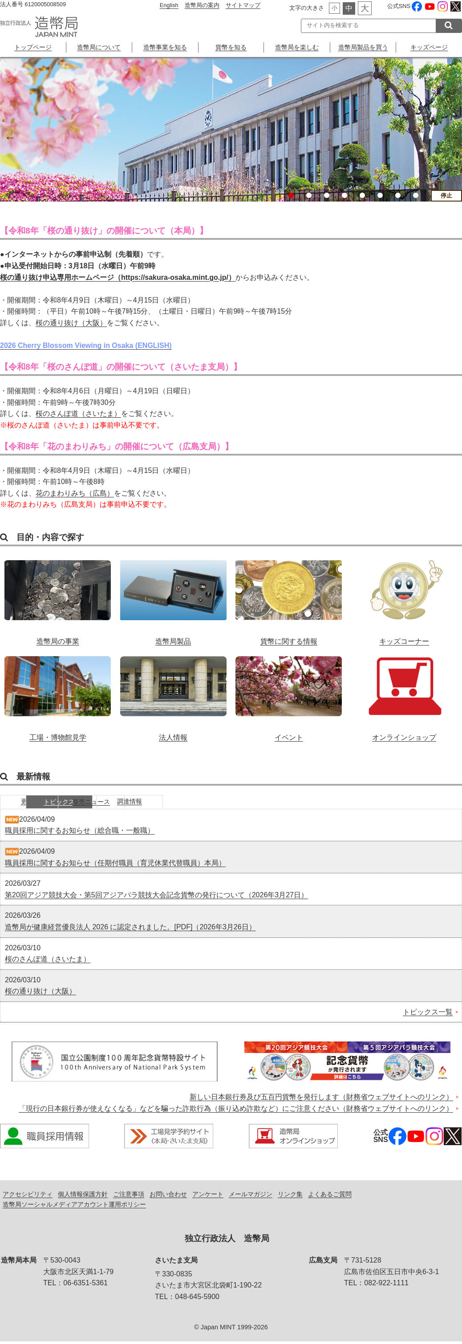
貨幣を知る (231, 47)
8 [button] (415, 195)
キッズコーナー (404, 598)
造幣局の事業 (57, 598)
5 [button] (362, 195)
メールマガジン (250, 1196)
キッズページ (429, 47)
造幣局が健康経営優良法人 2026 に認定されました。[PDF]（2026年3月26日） (130, 929)
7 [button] (398, 195)
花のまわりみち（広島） (75, 493)
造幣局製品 (173, 598)
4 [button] (344, 195)
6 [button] (380, 195)
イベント (288, 694)
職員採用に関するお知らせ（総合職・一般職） (79, 833)
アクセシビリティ (28, 1196)
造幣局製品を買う (363, 47)
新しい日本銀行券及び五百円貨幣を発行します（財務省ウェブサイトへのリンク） (321, 1099)
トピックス (100, 803)
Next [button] (453, 136)
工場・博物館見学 (57, 694)
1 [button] (291, 195)
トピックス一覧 (428, 1014)
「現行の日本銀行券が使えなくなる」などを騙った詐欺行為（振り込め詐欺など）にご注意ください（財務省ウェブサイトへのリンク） (236, 1110)
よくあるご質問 (330, 1196)
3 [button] (326, 195)
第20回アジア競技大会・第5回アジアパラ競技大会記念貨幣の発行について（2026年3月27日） (156, 897)
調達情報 (233, 803)
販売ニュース (167, 803)
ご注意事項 (128, 1196)
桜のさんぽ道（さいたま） (78, 413)
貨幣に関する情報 (288, 598)
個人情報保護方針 (83, 1196)
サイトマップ (243, 5)
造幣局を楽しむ (297, 47)
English (169, 5)
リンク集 (290, 1196)
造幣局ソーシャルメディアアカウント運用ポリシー (74, 1206)
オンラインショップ (404, 694)
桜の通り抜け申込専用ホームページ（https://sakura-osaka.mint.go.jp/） (117, 277)
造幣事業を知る (165, 47)
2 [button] (309, 195)
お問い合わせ (168, 1196)
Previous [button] (8, 136)
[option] (231, 129)
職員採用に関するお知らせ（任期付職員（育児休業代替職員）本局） (115, 865)
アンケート (207, 1196)
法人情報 (173, 694)
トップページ (33, 47)
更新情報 (33, 803)
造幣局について (99, 47)
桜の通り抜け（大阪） (71, 323)
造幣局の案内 (202, 5)
